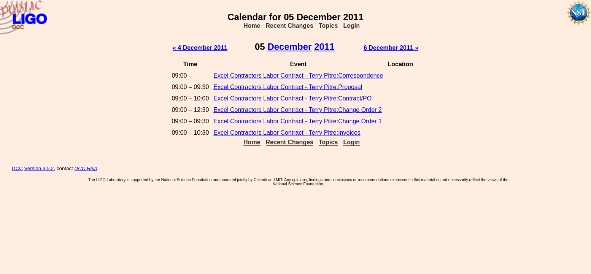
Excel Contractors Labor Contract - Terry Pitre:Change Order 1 (297, 121)
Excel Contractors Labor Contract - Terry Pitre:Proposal (287, 87)
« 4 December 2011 (200, 48)
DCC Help (86, 168)
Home (251, 25)
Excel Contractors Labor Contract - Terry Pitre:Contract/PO (292, 98)
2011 (324, 46)
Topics (328, 25)
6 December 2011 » (391, 48)
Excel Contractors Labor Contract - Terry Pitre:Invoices (287, 132)
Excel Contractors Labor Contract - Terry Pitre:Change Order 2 (297, 110)
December (289, 46)
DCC (17, 168)
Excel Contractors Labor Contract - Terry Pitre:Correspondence (298, 75)
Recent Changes (289, 25)
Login (351, 25)
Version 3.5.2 (39, 168)
